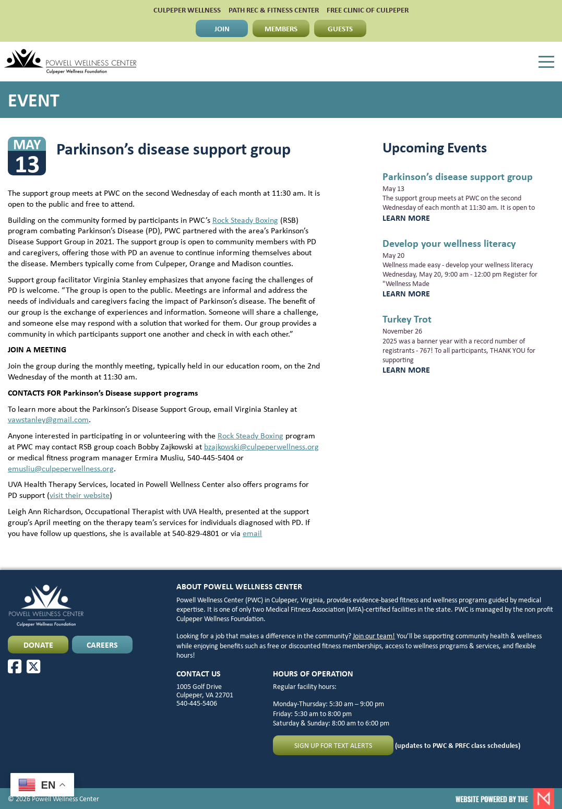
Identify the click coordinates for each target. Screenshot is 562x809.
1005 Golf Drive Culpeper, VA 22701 (204, 690)
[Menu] (546, 62)
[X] (33, 666)
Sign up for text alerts (333, 745)
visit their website (80, 495)
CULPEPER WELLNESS (187, 10)
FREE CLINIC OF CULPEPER (368, 10)
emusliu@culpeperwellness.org (61, 468)
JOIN (222, 28)
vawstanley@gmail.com (48, 419)
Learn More (406, 217)
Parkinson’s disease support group (457, 176)
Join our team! (374, 635)
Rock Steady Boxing (245, 219)
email (252, 533)
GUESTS (340, 28)
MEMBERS (281, 28)
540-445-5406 (196, 703)
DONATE (38, 644)
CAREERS (102, 644)
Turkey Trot (407, 319)
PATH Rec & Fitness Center (274, 10)
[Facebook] (14, 666)
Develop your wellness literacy (449, 243)
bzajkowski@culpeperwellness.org (261, 446)
